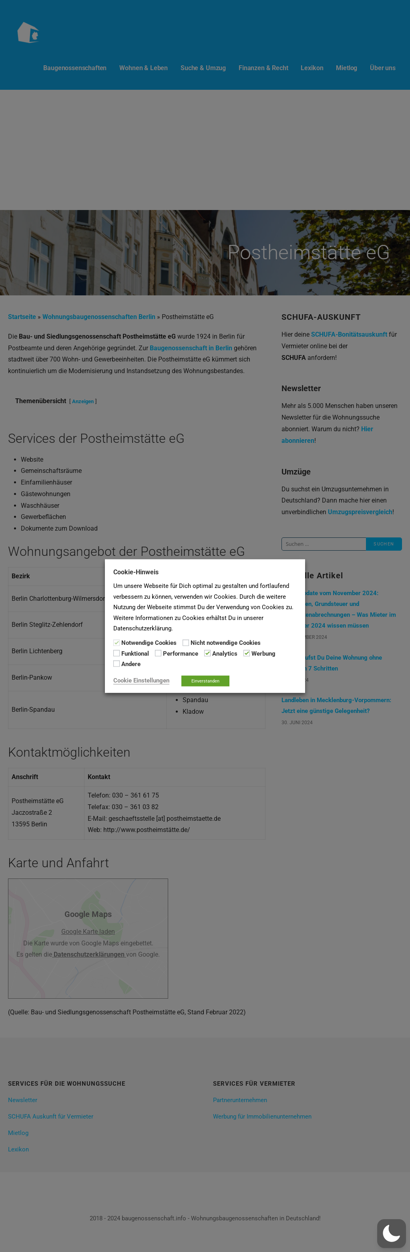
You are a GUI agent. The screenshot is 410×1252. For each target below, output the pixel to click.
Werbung (263, 653)
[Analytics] (207, 653)
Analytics (224, 653)
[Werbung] (246, 653)
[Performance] (158, 653)
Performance (180, 653)
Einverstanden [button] (205, 680)
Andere (131, 664)
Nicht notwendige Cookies (226, 642)
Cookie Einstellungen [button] (141, 680)
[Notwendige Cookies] (116, 642)
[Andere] (116, 663)
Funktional (135, 653)
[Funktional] (116, 653)
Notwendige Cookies (149, 642)
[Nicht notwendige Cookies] (186, 642)
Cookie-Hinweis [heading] (136, 572)
